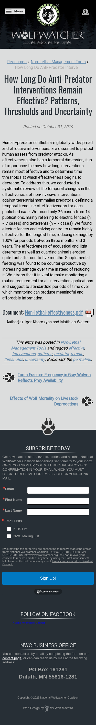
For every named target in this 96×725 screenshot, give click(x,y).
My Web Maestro (61, 708)
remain (77, 353)
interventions (24, 353)
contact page (11, 658)
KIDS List (20, 529)
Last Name (13, 510)
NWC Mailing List (26, 536)
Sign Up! (48, 578)
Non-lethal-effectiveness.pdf (54, 312)
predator (61, 353)
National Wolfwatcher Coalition (29, 622)
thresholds (13, 359)
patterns (44, 353)
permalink (82, 359)
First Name (13, 500)
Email (9, 489)
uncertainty (35, 359)
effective (76, 348)
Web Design (31, 708)
